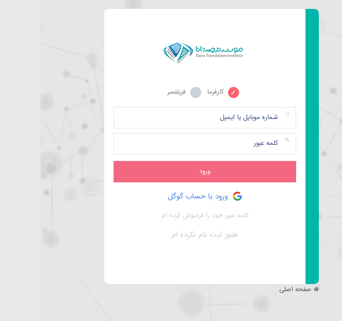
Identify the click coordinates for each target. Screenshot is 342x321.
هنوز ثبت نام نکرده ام (164, 235)
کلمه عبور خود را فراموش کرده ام (164, 216)
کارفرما (183, 91)
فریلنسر (144, 91)
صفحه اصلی (255, 290)
